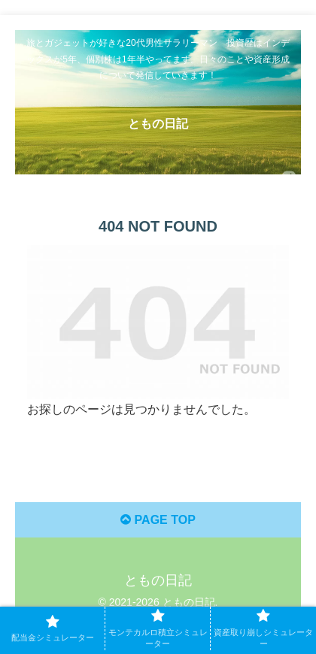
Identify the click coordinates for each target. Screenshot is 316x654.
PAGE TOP (158, 519)
